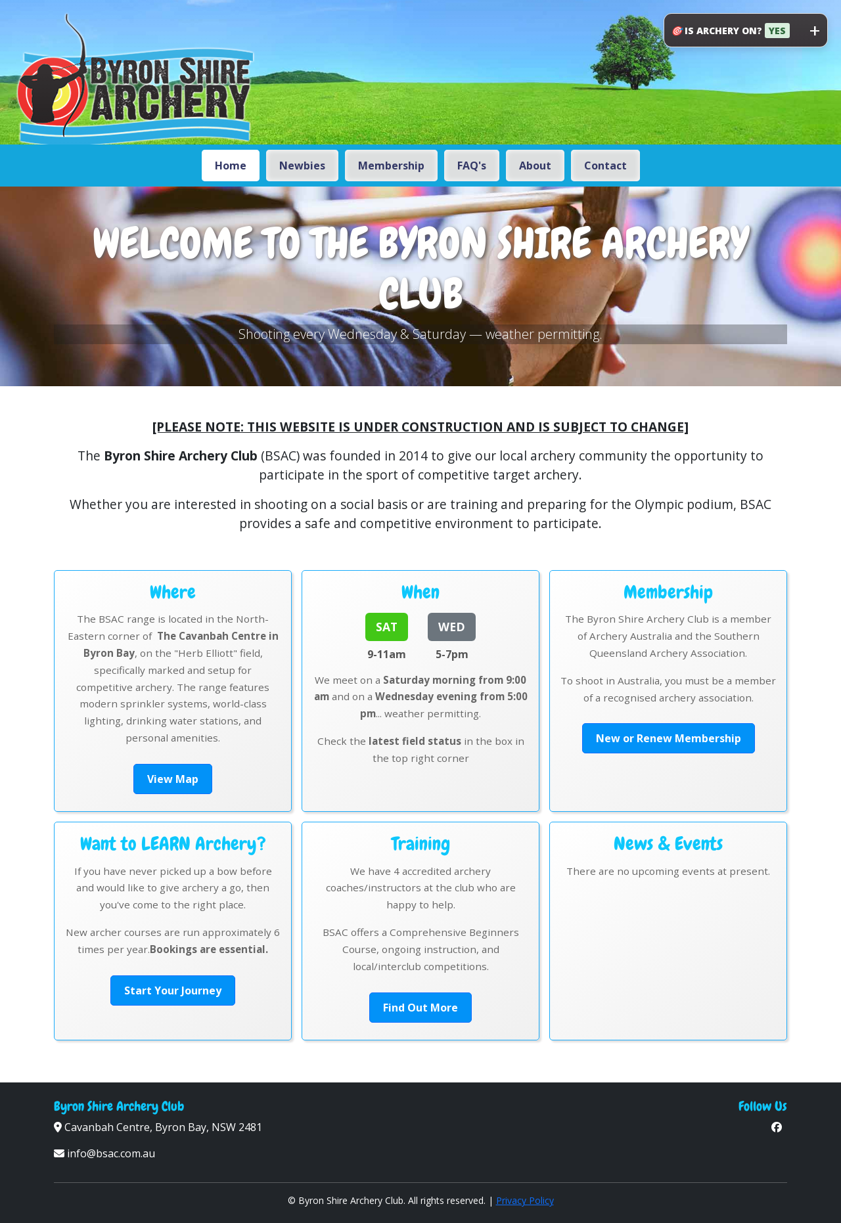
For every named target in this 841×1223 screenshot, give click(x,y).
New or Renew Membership (668, 738)
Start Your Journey (172, 990)
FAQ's (471, 165)
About (535, 165)
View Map (172, 779)
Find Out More (420, 1007)
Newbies (302, 165)
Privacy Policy (525, 1200)
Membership (391, 165)
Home (230, 165)
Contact (605, 165)
